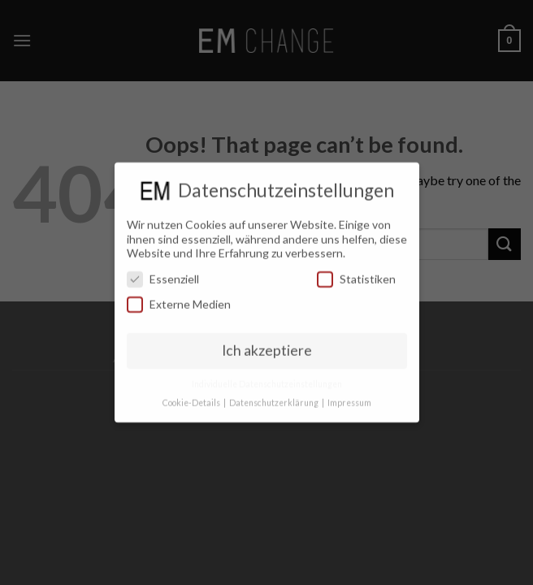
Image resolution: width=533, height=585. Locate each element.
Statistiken (356, 272)
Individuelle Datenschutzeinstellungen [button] (267, 377)
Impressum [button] (349, 396)
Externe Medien (179, 297)
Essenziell (163, 272)
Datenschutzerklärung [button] (274, 396)
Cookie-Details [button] (192, 396)
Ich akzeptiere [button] (267, 343)
